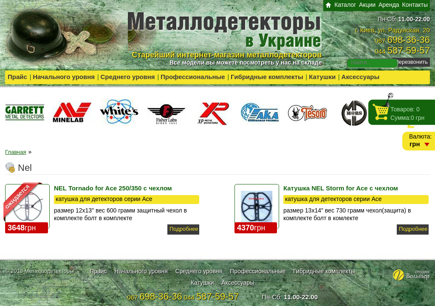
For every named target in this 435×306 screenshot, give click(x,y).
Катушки (322, 76)
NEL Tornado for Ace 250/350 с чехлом (113, 188)
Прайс (17, 76)
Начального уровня (64, 76)
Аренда (389, 4)
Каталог (345, 4)
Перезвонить (411, 62)
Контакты (415, 4)
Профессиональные (193, 76)
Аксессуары (361, 76)
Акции (367, 4)
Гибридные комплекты (267, 76)
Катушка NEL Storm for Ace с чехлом (340, 188)
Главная (15, 152)
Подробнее (183, 229)
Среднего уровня (127, 76)
